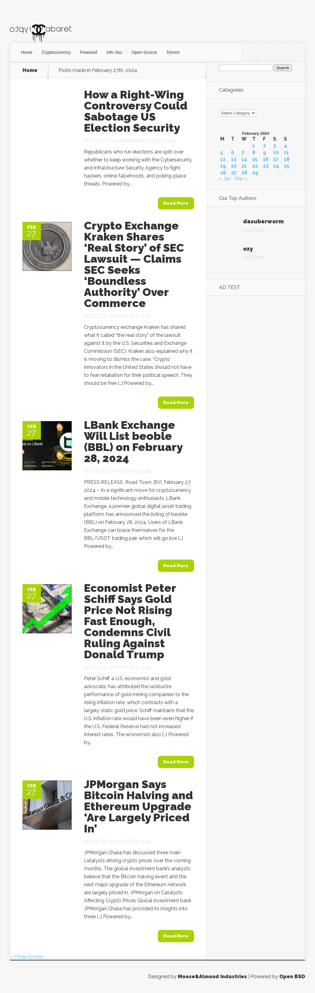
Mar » (240, 178)
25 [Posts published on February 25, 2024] (286, 166)
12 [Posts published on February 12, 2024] (222, 159)
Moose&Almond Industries (212, 976)
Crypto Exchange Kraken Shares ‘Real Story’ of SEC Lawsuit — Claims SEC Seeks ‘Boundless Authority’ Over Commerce (134, 264)
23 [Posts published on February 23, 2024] (266, 166)
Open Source (144, 52)
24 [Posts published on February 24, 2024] (276, 166)
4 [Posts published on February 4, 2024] (285, 145)
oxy (113, 316)
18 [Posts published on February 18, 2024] (286, 159)
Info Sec (114, 52)
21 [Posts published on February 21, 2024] (244, 166)
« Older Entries (27, 957)
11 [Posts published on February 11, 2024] (286, 152)
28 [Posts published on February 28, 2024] (244, 172)
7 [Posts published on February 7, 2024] (242, 152)
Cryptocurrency (56, 52)
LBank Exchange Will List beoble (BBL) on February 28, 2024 (133, 441)
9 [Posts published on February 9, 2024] (264, 152)
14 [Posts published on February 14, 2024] (244, 159)
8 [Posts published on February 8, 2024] (253, 152)
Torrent (173, 52)
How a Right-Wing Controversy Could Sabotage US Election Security (135, 111)
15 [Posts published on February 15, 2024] (254, 159)
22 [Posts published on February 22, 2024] (255, 166)
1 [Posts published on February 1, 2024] (253, 145)
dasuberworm (126, 140)
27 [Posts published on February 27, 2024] (234, 172)
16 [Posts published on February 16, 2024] (266, 159)
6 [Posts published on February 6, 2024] (232, 152)
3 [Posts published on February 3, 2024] (274, 145)
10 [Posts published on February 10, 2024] (276, 152)
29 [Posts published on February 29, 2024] (255, 172)
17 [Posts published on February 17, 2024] (275, 159)
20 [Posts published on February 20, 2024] (234, 166)
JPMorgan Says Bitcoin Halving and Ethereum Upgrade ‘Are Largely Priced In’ (138, 806)
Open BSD (292, 976)
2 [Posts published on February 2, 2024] (264, 145)
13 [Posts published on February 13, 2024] (233, 159)
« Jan (225, 178)
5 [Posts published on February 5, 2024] (221, 152)
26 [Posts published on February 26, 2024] (223, 172)
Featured (88, 52)
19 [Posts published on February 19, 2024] (223, 166)
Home (26, 52)
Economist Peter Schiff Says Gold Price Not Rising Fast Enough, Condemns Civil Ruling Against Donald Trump (130, 621)
